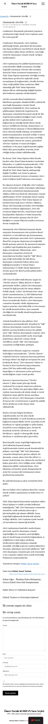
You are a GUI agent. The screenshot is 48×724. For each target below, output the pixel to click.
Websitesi (6, 671)
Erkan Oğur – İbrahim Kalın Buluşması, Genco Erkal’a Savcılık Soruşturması (22, 581)
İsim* (4, 654)
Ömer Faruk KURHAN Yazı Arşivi (24, 711)
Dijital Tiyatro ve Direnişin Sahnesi (20, 597)
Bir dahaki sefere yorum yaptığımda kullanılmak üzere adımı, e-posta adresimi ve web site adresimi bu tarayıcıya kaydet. (23, 685)
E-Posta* (5, 662)
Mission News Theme (16, 721)
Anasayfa (4, 16)
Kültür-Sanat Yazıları (30, 563)
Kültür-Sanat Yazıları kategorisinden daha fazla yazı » (27, 574)
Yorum (5, 625)
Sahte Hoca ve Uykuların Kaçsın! (19, 589)
